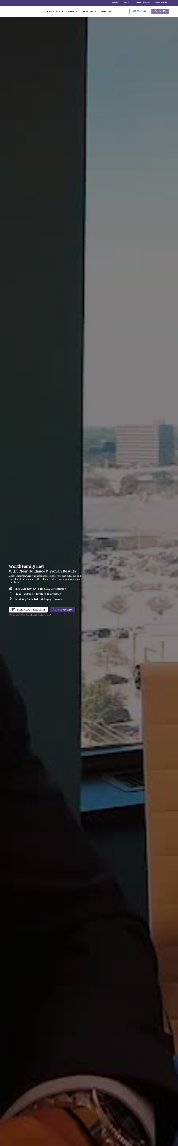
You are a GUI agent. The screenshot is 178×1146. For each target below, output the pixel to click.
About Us (115, 3)
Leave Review (161, 3)
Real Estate (106, 11)
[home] (25, 11)
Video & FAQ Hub (143, 3)
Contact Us (160, 11)
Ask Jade (127, 3)
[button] (55, 11)
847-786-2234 (139, 11)
